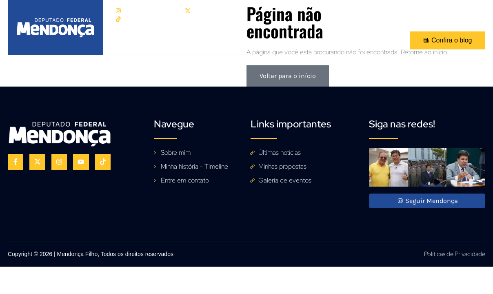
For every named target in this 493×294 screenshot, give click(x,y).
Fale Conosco (354, 40)
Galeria (255, 40)
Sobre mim (167, 40)
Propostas (214, 40)
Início (127, 40)
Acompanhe (299, 40)
